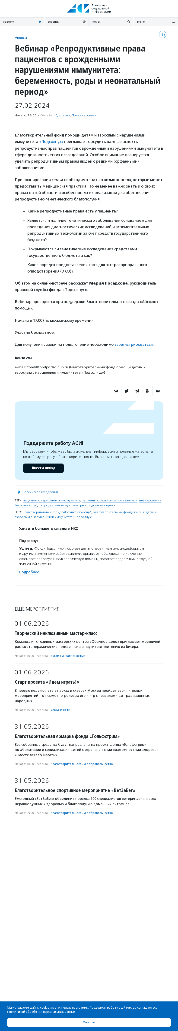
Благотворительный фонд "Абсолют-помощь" (56, 512)
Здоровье (63, 115)
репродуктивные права (97, 505)
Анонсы (21, 37)
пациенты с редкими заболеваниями (109, 500)
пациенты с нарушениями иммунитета (51, 500)
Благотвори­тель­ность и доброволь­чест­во (82, 763)
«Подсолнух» (51, 141)
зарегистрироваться (133, 344)
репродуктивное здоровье (59, 505)
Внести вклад (43, 468)
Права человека (84, 115)
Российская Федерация (40, 492)
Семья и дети (60, 709)
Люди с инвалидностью (68, 655)
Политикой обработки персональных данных (42, 1011)
